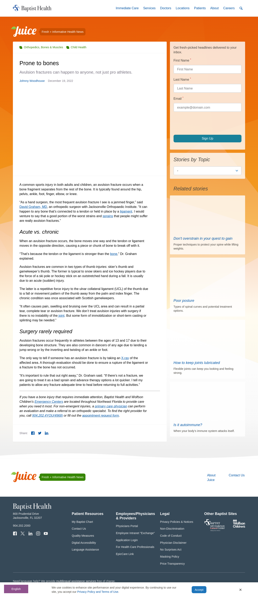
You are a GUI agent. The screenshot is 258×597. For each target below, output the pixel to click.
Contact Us (237, 475)
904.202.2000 (21, 525)
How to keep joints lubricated (197, 363)
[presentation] (204, 123)
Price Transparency (172, 563)
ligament (126, 211)
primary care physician (111, 406)
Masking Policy (169, 556)
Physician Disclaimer (173, 542)
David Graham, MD (33, 207)
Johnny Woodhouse (32, 80)
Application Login (127, 540)
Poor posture (184, 301)
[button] (127, 8)
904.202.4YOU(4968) (47, 415)
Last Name (189, 79)
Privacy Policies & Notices (176, 521)
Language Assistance (85, 549)
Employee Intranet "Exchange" (135, 533)
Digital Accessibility (84, 542)
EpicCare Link (125, 554)
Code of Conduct (171, 535)
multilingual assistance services (76, 581)
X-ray (125, 358)
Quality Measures (83, 535)
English (16, 589)
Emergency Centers (49, 401)
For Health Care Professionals (135, 547)
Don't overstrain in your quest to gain (203, 238)
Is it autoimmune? (188, 425)
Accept (199, 589)
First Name (189, 60)
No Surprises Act (170, 549)
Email (185, 98)
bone (113, 254)
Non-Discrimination (172, 528)
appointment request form (100, 415)
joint (61, 315)
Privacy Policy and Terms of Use (97, 591)
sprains (108, 216)
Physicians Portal (127, 526)
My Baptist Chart (82, 521)
